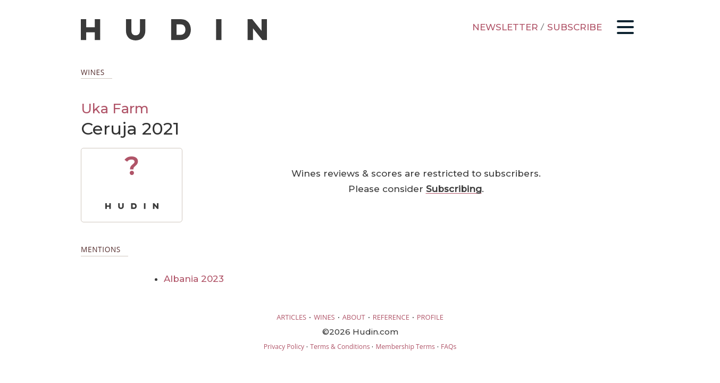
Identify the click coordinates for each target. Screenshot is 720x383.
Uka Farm (115, 108)
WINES (324, 317)
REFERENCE (391, 317)
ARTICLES (291, 317)
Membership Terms (404, 346)
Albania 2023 (194, 278)
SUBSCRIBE (574, 27)
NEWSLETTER (505, 27)
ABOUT (353, 317)
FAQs (448, 346)
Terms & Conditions (340, 346)
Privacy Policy (284, 346)
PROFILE (430, 317)
